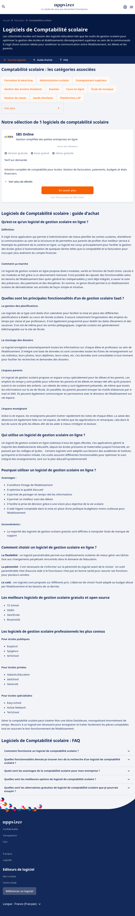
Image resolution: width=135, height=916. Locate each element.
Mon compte (9, 876)
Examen (54, 89)
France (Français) (28, 904)
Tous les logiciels (15, 59)
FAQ (63, 59)
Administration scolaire (54, 80)
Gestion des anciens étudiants (23, 89)
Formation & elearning (18, 80)
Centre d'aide (10, 882)
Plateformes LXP (70, 98)
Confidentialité (10, 829)
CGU (5, 841)
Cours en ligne (75, 89)
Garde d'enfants (43, 98)
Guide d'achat (42, 59)
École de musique (102, 89)
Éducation (19, 20)
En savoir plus (67, 190)
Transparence (10, 835)
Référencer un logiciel (19, 891)
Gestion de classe (15, 98)
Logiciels (7, 860)
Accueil (6, 20)
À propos (7, 853)
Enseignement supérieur (91, 80)
